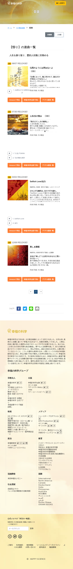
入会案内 (60, 3)
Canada (41, 483)
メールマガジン (13, 389)
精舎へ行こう (12, 392)
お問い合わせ (31, 547)
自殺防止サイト (13, 489)
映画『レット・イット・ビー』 (17, 427)
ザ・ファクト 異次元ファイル (48, 430)
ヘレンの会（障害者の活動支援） (19, 491)
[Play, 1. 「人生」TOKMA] (9, 153)
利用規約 (19, 545)
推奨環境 (30, 545)
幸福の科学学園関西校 (46, 452)
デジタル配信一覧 (48, 100)
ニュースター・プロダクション (48, 416)
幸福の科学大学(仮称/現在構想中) (51, 454)
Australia (42, 491)
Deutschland (44, 485)
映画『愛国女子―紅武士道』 (18, 423)
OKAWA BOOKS (45, 504)
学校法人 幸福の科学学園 (48, 447)
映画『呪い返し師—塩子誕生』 (18, 425)
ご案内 (10, 545)
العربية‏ (40, 498)
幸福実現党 (12, 443)
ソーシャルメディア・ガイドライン (48, 545)
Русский (44, 496)
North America (45, 481)
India (40, 487)
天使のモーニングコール (47, 433)
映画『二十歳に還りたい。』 (17, 429)
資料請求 (42, 547)
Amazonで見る (14, 100)
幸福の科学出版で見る (31, 100)
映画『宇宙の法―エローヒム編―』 (20, 421)
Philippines (43, 489)
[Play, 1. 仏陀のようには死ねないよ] (9, 91)
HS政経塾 (42, 456)
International (44, 478)
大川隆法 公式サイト (15, 387)
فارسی (40, 500)
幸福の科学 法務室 (15, 398)
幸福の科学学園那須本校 (47, 449)
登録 (31, 528)
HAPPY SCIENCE (37, 559)
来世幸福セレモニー (15, 478)
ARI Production (45, 421)
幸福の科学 (12, 383)
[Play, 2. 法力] (9, 223)
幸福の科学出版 (34, 383)
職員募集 (52, 547)
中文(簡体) (42, 494)
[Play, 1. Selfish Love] (9, 218)
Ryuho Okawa (44, 502)
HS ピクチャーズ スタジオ (17, 416)
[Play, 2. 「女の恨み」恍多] (9, 158)
